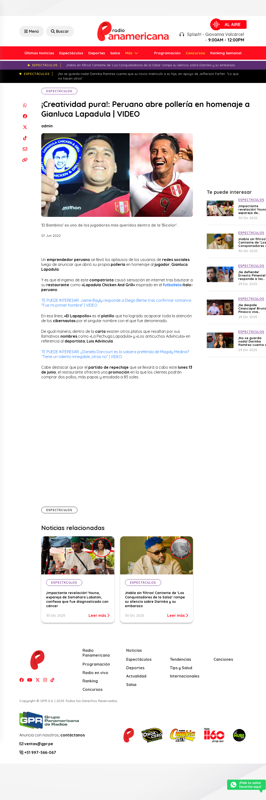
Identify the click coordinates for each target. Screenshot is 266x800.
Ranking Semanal (225, 53)
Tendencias (180, 659)
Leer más (99, 615)
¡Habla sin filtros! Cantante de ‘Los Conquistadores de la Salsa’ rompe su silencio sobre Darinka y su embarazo (155, 599)
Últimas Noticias (39, 53)
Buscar (60, 31)
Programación (167, 53)
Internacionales (184, 676)
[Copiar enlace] (24, 160)
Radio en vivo (95, 672)
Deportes (96, 53)
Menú (31, 31)
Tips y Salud (181, 667)
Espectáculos (71, 53)
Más (129, 53)
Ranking (90, 680)
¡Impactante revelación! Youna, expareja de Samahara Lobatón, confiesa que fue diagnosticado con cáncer (77, 599)
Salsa (115, 53)
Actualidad (136, 676)
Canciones (223, 659)
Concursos (195, 53)
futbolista (173, 284)
